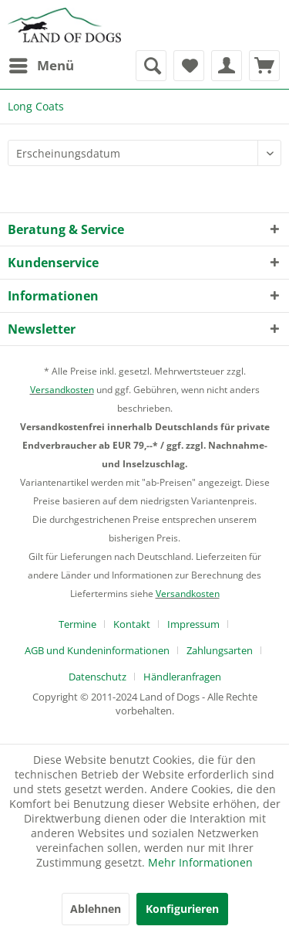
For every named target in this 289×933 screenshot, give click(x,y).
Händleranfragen (182, 677)
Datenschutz (97, 677)
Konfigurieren (182, 908)
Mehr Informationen (200, 862)
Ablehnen (95, 908)
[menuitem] (41, 65)
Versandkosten (62, 389)
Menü (41, 63)
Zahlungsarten (220, 650)
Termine (77, 624)
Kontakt (131, 624)
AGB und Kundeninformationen (97, 650)
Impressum (193, 624)
